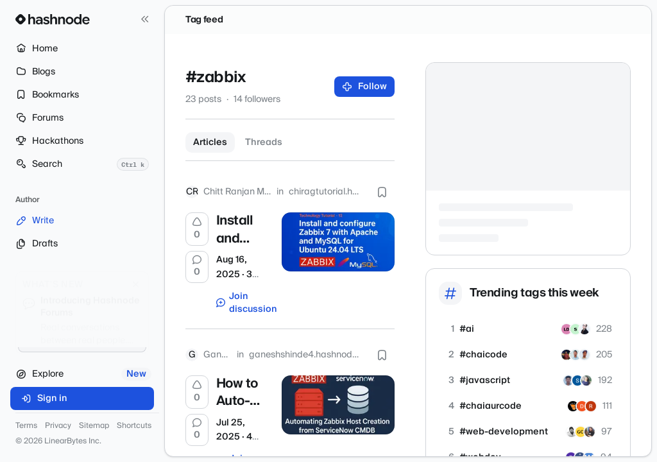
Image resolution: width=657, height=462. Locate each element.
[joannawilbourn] (589, 431)
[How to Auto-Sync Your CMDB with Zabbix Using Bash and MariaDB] (338, 404)
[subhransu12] (577, 380)
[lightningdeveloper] (566, 329)
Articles (210, 142)
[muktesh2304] (584, 354)
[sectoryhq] (575, 329)
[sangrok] (584, 329)
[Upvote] (197, 229)
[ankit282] (573, 406)
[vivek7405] (571, 431)
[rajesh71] (590, 406)
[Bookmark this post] (382, 192)
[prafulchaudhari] (568, 380)
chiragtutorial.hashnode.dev (326, 191)
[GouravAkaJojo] (580, 431)
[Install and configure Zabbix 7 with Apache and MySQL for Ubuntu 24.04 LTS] (338, 241)
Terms (26, 426)
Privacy (58, 426)
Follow (365, 86)
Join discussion (242, 303)
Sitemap (94, 426)
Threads (263, 142)
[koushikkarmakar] (566, 354)
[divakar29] (582, 406)
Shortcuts (134, 426)
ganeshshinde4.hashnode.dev (306, 354)
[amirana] (586, 380)
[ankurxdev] (575, 354)
